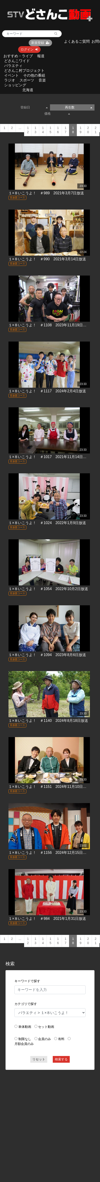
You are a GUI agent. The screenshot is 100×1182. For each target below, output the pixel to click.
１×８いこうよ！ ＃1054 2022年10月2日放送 (48, 589)
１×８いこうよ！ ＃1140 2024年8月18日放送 (48, 721)
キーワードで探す (27, 981)
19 (80, 130)
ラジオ (9, 80)
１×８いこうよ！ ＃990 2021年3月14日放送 (47, 259)
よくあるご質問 (77, 41)
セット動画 (46, 1027)
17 (66, 130)
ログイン (29, 49)
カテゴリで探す (25, 1004)
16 (58, 130)
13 (35, 130)
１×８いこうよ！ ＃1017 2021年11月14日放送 (49, 457)
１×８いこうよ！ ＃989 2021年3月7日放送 (46, 193)
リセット (38, 1059)
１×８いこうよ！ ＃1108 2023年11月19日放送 (49, 325)
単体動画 (24, 1027)
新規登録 (40, 43)
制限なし (24, 1039)
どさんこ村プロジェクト (24, 70)
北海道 (27, 90)
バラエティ (13, 66)
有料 (61, 1039)
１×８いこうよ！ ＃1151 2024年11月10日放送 (49, 787)
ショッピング (15, 85)
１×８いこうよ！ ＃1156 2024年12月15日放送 (49, 853)
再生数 (78, 107)
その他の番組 (34, 75)
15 (50, 130)
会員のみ (44, 1039)
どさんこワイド (17, 61)
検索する (61, 1059)
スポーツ (26, 80)
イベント (11, 75)
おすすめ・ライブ (18, 56)
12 (28, 130)
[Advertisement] (43, 1117)
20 (88, 130)
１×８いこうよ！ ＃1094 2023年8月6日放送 (47, 655)
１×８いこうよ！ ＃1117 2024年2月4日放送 (47, 391)
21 (96, 130)
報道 (40, 56)
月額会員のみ (24, 1044)
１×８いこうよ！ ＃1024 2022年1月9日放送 (47, 523)
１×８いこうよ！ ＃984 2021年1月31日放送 (47, 919)
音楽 (42, 80)
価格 (57, 113)
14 (43, 130)
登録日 (34, 107)
